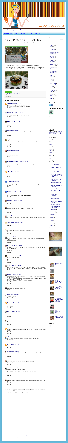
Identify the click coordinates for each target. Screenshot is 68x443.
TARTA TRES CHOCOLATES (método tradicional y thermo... (57, 188)
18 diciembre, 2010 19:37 (16, 236)
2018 (51, 149)
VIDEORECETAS (53, 97)
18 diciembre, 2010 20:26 (16, 255)
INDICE (17, 33)
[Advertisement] (25, 426)
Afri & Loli (9, 255)
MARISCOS (52, 68)
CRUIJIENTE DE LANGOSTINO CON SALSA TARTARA (58, 281)
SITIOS (51, 86)
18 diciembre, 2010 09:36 (18, 112)
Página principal (8, 33)
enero (52, 225)
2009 (51, 227)
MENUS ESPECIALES (54, 69)
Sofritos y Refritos (10, 222)
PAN (51, 75)
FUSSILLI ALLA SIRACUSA (56, 167)
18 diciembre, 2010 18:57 (19, 229)
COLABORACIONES (12, 93)
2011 (51, 160)
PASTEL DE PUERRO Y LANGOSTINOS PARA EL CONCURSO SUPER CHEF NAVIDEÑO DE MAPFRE (56, 300)
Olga (8, 302)
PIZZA (51, 79)
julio (52, 215)
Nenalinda (9, 274)
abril (52, 220)
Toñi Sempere (10, 360)
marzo (52, 222)
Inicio (26, 435)
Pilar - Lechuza (10, 112)
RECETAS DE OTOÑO (27, 33)
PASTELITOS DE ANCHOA (56, 200)
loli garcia (9, 191)
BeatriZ (8, 121)
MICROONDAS (53, 72)
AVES (51, 46)
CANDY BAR (52, 49)
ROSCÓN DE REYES (55, 198)
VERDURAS (52, 95)
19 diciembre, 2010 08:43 (18, 286)
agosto (52, 214)
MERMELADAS (53, 71)
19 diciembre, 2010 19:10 (17, 360)
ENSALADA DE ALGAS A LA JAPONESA (56, 180)
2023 (51, 141)
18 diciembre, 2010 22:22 (16, 274)
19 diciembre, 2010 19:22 (20, 367)
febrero (52, 223)
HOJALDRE (52, 63)
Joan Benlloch (10, 265)
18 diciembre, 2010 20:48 (17, 265)
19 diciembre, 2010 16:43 (15, 336)
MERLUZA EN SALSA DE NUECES (59, 275)
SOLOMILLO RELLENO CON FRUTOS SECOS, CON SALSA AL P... (57, 175)
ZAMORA (51, 99)
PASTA (51, 76)
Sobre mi (37, 33)
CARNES (51, 50)
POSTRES (52, 82)
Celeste (8, 336)
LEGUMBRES (52, 65)
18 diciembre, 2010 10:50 (14, 130)
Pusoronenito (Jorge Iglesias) (13, 161)
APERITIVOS (52, 44)
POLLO (51, 80)
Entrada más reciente (9, 435)
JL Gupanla (9, 181)
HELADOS (52, 61)
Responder (9, 117)
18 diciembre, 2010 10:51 (19, 139)
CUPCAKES (52, 56)
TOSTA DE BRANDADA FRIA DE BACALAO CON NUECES (59, 287)
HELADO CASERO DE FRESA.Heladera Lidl (59, 270)
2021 (51, 144)
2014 (51, 155)
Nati (8, 215)
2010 (51, 161)
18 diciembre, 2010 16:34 (13, 215)
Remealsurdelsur (10, 245)
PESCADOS (52, 78)
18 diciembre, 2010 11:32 (14, 171)
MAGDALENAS (53, 67)
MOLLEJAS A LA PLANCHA (58, 305)
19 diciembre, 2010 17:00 (14, 344)
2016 (51, 152)
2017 (51, 150)
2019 (51, 147)
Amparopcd (9, 103)
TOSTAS (51, 91)
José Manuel (9, 200)
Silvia (8, 130)
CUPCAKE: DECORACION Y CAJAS (58, 311)
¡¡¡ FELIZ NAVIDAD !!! (55, 171)
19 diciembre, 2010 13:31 (22, 320)
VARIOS (51, 94)
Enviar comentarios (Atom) (14, 437)
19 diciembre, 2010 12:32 (15, 311)
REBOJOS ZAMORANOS (55, 165)
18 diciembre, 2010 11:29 (23, 161)
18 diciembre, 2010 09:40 (15, 121)
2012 (51, 158)
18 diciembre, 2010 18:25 (19, 222)
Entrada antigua (42, 435)
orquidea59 (9, 236)
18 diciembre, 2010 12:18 (17, 200)
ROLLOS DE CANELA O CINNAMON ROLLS (59, 317)
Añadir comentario (8, 386)
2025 (51, 139)
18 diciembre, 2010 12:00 (16, 191)
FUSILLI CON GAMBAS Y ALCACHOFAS (55, 207)
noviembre (53, 209)
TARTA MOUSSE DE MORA (56, 182)
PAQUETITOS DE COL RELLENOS (55, 195)
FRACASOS (52, 60)
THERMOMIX (52, 90)
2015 (51, 153)
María (8, 344)
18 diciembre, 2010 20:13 (18, 245)
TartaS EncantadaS (11, 229)
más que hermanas (11, 139)
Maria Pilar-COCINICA (11, 367)
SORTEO (51, 87)
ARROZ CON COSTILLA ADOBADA (55, 205)
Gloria (8, 294)
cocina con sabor (10, 286)
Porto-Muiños (23, 42)
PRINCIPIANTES (53, 83)
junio (52, 217)
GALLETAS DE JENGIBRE (56, 190)
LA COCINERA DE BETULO (12, 320)
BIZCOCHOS (52, 48)
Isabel (8, 150)
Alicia (8, 351)
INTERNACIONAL (53, 64)
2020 (51, 146)
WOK (51, 98)
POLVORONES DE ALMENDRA (57, 178)
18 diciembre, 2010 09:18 (16, 103)
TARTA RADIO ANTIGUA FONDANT (58, 293)
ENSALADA (18, 93)
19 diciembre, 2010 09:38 (14, 294)
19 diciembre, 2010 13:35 (14, 327)
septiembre (53, 212)
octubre (52, 211)
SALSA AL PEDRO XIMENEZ (56, 173)
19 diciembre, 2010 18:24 (14, 351)
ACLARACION (53, 183)
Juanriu (8, 311)
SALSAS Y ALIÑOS (53, 84)
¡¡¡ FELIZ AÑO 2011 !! (55, 164)
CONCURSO (52, 53)
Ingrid (8, 327)
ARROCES (52, 45)
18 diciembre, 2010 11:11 (14, 150)
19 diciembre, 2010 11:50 (14, 302)
